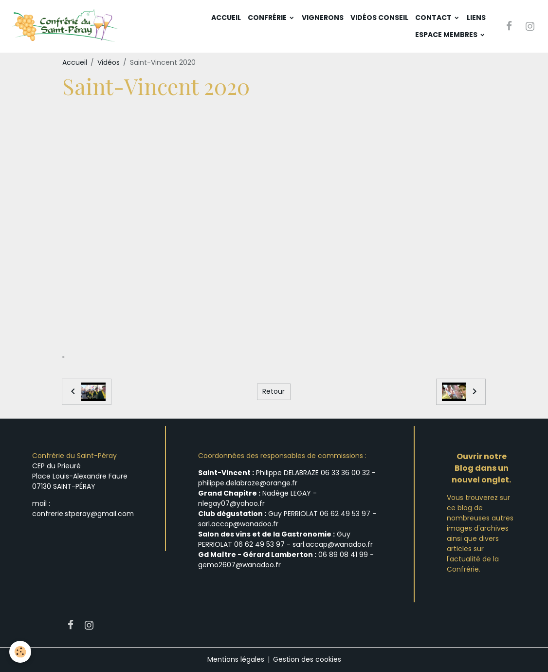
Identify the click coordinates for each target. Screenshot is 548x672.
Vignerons (323, 17)
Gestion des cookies (307, 659)
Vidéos (108, 62)
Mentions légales (235, 659)
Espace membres (447, 34)
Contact (434, 17)
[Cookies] (21, 652)
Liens (476, 17)
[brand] (66, 26)
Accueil (226, 17)
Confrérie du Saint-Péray (74, 456)
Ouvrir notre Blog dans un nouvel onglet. (481, 468)
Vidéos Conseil (379, 17)
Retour (273, 392)
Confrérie (268, 17)
